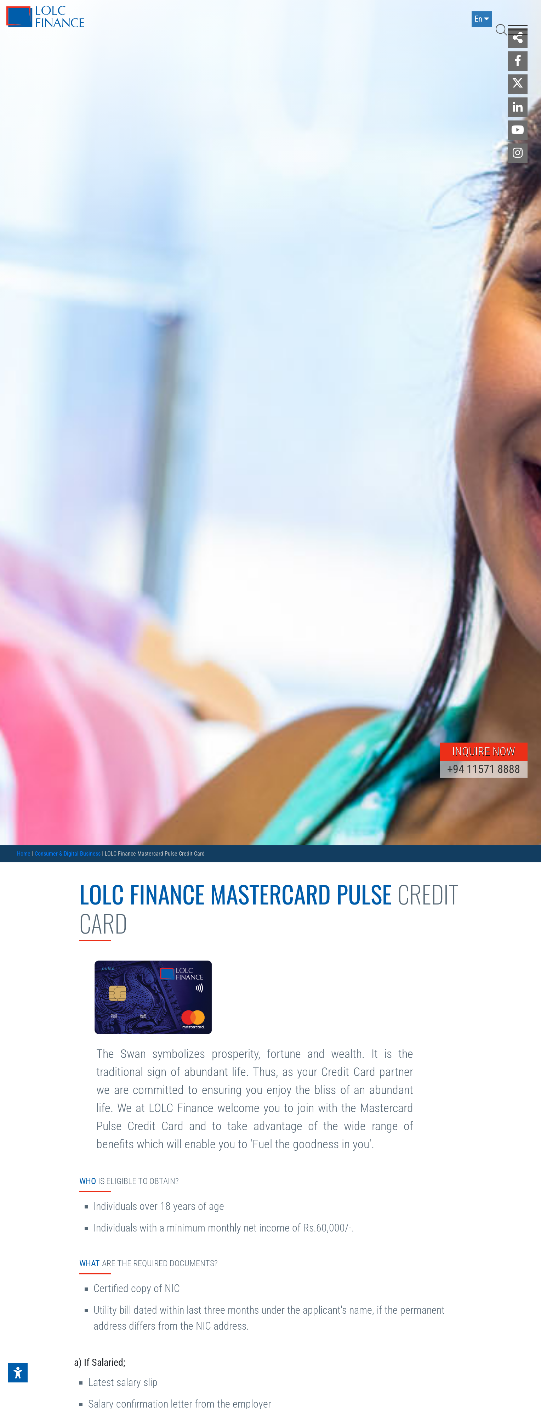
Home (23, 853)
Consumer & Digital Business (68, 853)
